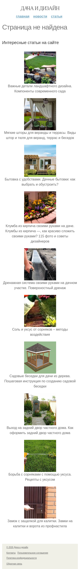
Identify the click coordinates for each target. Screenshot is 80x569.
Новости (40, 16)
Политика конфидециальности (21, 558)
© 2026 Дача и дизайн (17, 547)
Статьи (56, 16)
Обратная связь (14, 564)
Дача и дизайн (40, 8)
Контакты (11, 553)
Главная (22, 16)
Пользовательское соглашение (32, 553)
